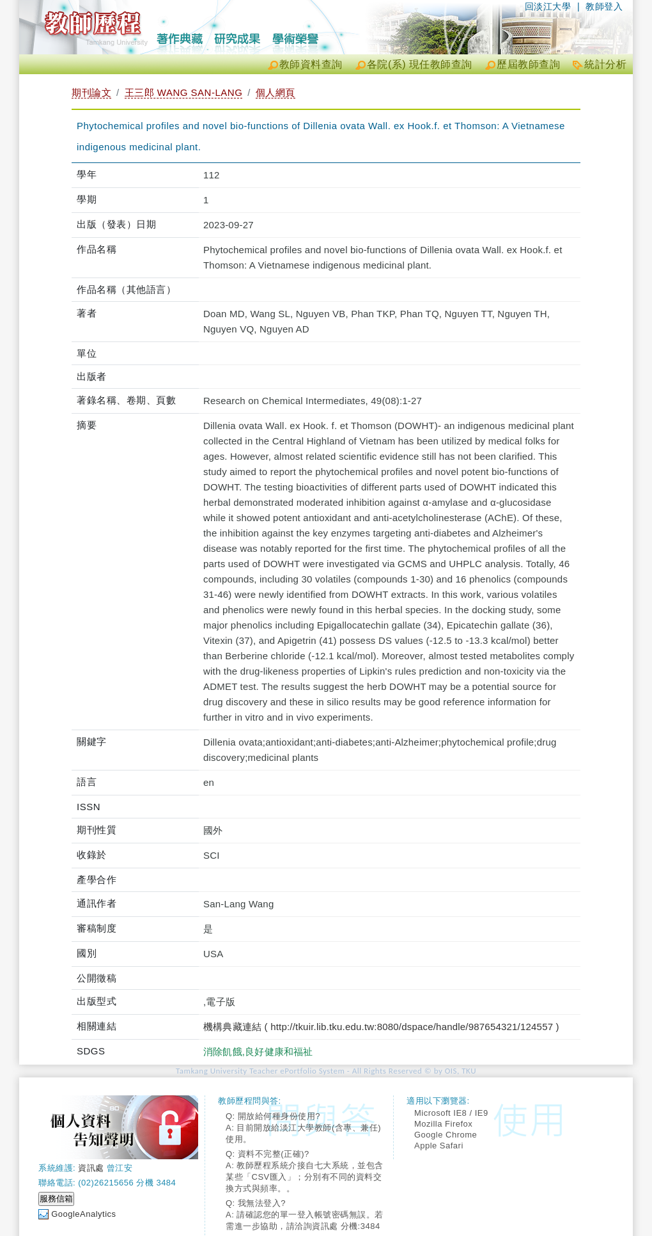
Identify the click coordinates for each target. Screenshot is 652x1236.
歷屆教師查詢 (528, 64)
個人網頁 (275, 92)
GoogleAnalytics (83, 1214)
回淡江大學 (548, 6)
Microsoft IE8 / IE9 (451, 1113)
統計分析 (605, 64)
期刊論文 (91, 92)
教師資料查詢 (311, 64)
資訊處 (91, 1168)
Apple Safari (438, 1145)
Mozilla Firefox (443, 1124)
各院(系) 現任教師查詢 (419, 64)
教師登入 (604, 6)
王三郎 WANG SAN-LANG (184, 92)
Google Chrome (445, 1134)
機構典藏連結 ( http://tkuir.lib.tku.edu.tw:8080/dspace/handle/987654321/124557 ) (381, 1026)
